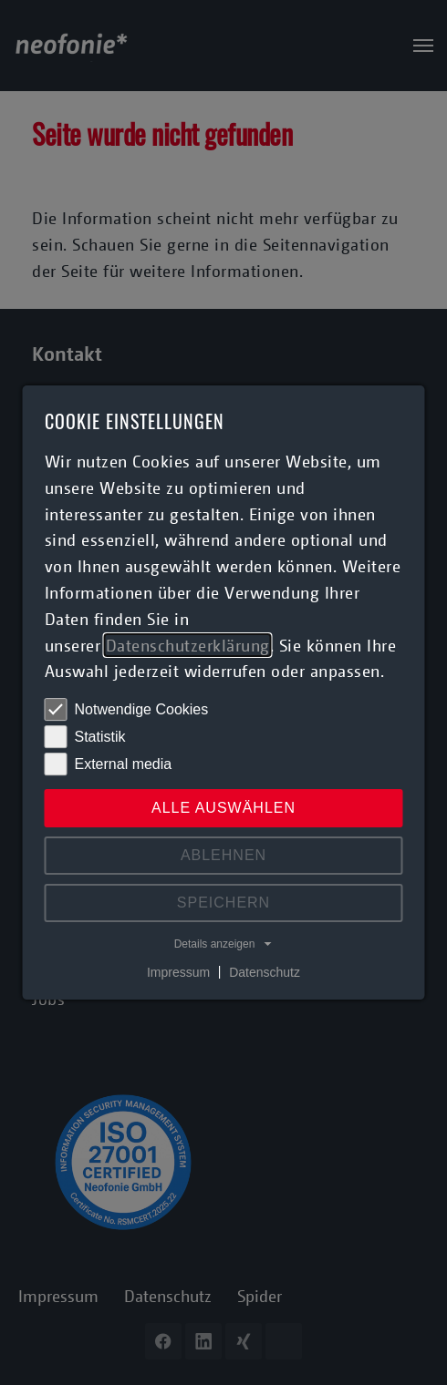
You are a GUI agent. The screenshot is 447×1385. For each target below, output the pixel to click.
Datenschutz (264, 971)
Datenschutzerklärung (188, 645)
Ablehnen (223, 855)
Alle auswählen (223, 808)
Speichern (223, 902)
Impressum (178, 971)
